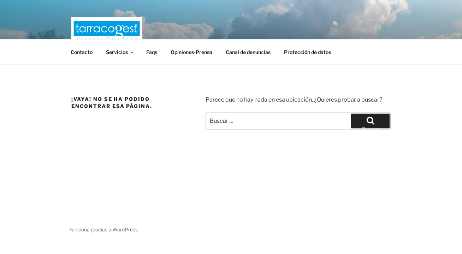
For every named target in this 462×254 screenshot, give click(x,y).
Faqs (151, 52)
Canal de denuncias (248, 52)
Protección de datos (307, 52)
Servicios (120, 52)
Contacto (82, 52)
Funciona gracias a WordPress (103, 229)
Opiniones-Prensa (191, 52)
